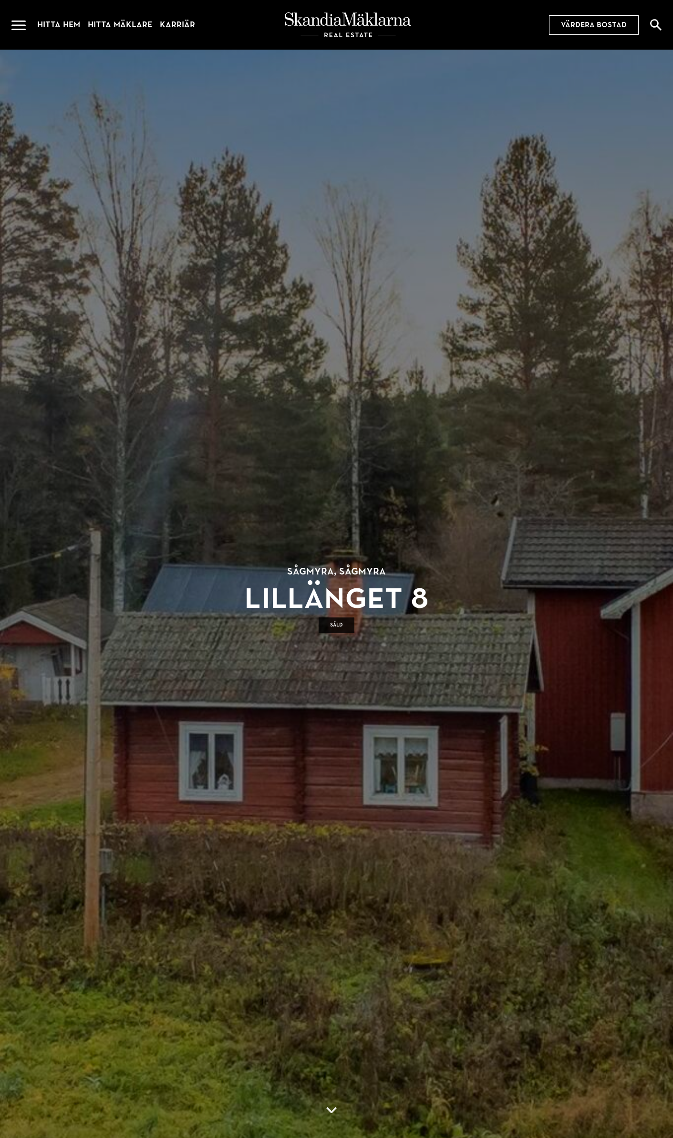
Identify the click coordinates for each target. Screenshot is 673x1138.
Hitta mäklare (120, 24)
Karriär (177, 24)
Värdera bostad (594, 25)
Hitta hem (58, 24)
